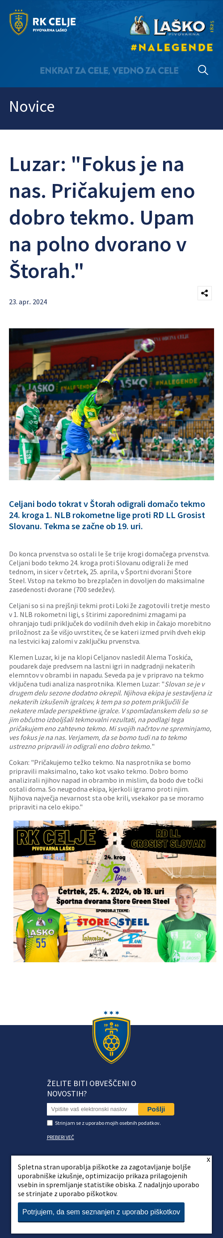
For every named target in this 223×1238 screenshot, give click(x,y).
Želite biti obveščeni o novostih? (91, 1088)
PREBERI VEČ (60, 1137)
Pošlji (156, 1109)
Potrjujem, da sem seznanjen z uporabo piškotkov (101, 1212)
